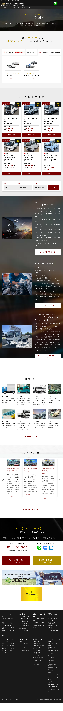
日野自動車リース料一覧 (8, 649)
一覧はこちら (12, 78)
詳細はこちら (11, 134)
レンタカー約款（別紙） (54, 630)
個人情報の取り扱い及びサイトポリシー (12, 699)
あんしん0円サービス (22, 620)
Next (60, 480)
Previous (3, 480)
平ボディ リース (36, 644)
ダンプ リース (36, 649)
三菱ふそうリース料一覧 (8, 644)
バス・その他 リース (38, 664)
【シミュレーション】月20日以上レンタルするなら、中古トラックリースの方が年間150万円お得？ (39, 402)
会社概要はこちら (6, 622)
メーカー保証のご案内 (22, 622)
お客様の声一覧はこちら (31, 510)
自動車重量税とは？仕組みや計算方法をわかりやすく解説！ (8, 425)
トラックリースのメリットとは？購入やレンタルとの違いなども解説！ (39, 425)
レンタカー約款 (51, 629)
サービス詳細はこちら (47, 252)
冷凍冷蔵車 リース (37, 654)
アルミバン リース (37, 650)
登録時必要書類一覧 (22, 628)
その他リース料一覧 (7, 654)
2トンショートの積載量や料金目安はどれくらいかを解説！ (8, 400)
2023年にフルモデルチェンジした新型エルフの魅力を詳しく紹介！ (54, 400)
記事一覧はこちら (31, 436)
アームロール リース (38, 656)
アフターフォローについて (47, 305)
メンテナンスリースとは (23, 623)
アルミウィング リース (38, 652)
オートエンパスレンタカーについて (47, 356)
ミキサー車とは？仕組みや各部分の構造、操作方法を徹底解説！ (54, 425)
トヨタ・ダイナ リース (53, 684)
